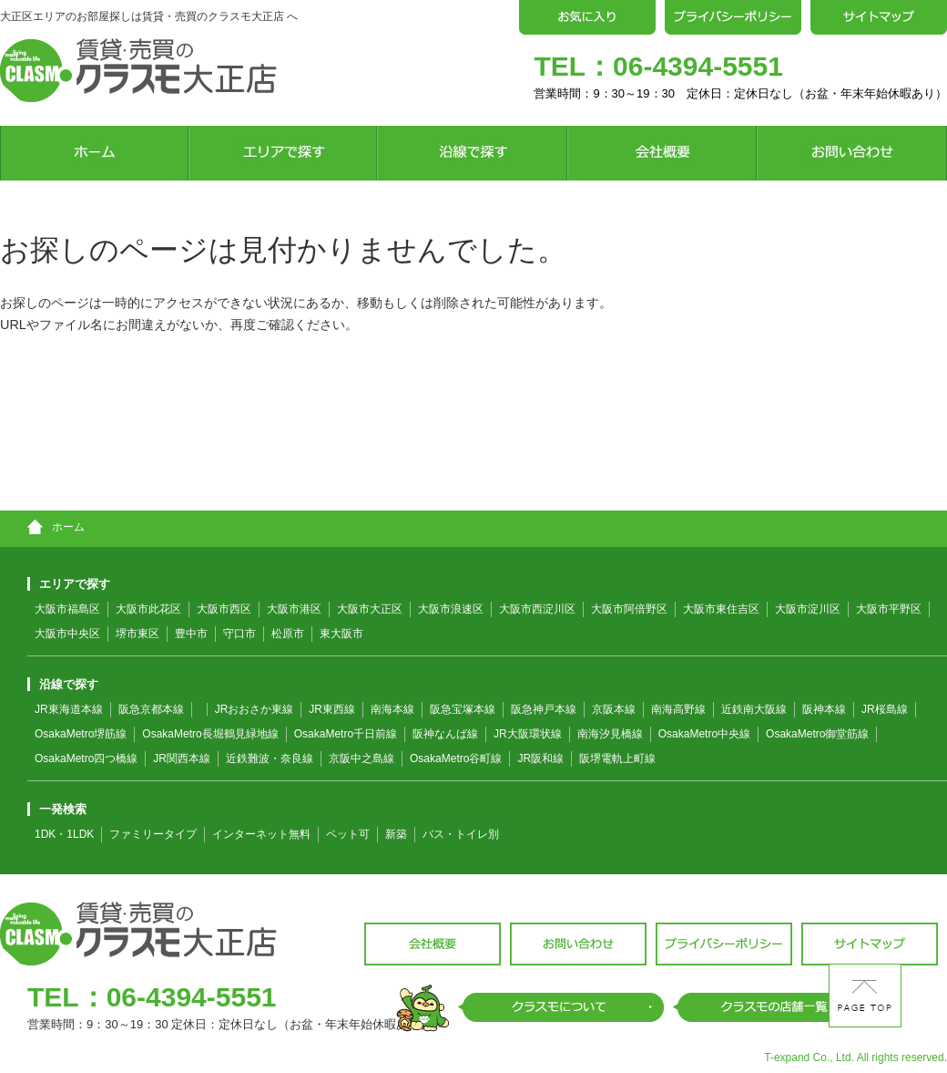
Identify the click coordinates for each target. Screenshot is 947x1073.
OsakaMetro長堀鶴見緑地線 (210, 733)
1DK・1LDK (64, 834)
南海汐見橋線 (610, 733)
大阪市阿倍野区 (629, 609)
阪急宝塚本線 (462, 709)
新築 (396, 834)
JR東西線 (332, 709)
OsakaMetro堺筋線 (81, 733)
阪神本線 (824, 709)
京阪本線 (614, 709)
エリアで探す (68, 584)
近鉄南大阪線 (754, 709)
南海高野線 (678, 709)
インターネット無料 (261, 834)
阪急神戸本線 (543, 709)
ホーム (56, 527)
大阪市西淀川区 (537, 609)
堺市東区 (137, 633)
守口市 (239, 633)
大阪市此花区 (148, 609)
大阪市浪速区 (451, 609)
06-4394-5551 (698, 66)
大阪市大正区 (369, 609)
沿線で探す (62, 684)
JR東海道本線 (69, 709)
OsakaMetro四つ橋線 (86, 758)
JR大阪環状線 (528, 733)
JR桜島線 (884, 709)
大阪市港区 (294, 609)
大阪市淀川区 (807, 609)
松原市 (287, 633)
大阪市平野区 (889, 609)
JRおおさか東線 (254, 709)
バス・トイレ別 (461, 834)
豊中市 (191, 633)
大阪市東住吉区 (721, 609)
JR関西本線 (181, 758)
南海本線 (392, 709)
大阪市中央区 (67, 633)
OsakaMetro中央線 (704, 733)
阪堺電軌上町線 (617, 758)
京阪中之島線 (361, 758)
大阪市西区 (224, 609)
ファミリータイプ (153, 834)
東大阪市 (341, 633)
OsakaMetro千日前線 (345, 733)
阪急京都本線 (151, 709)
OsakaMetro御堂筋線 (817, 733)
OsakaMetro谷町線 (456, 758)
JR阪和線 (540, 758)
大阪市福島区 (67, 609)
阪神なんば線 (445, 733)
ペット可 (348, 834)
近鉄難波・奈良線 (269, 758)
